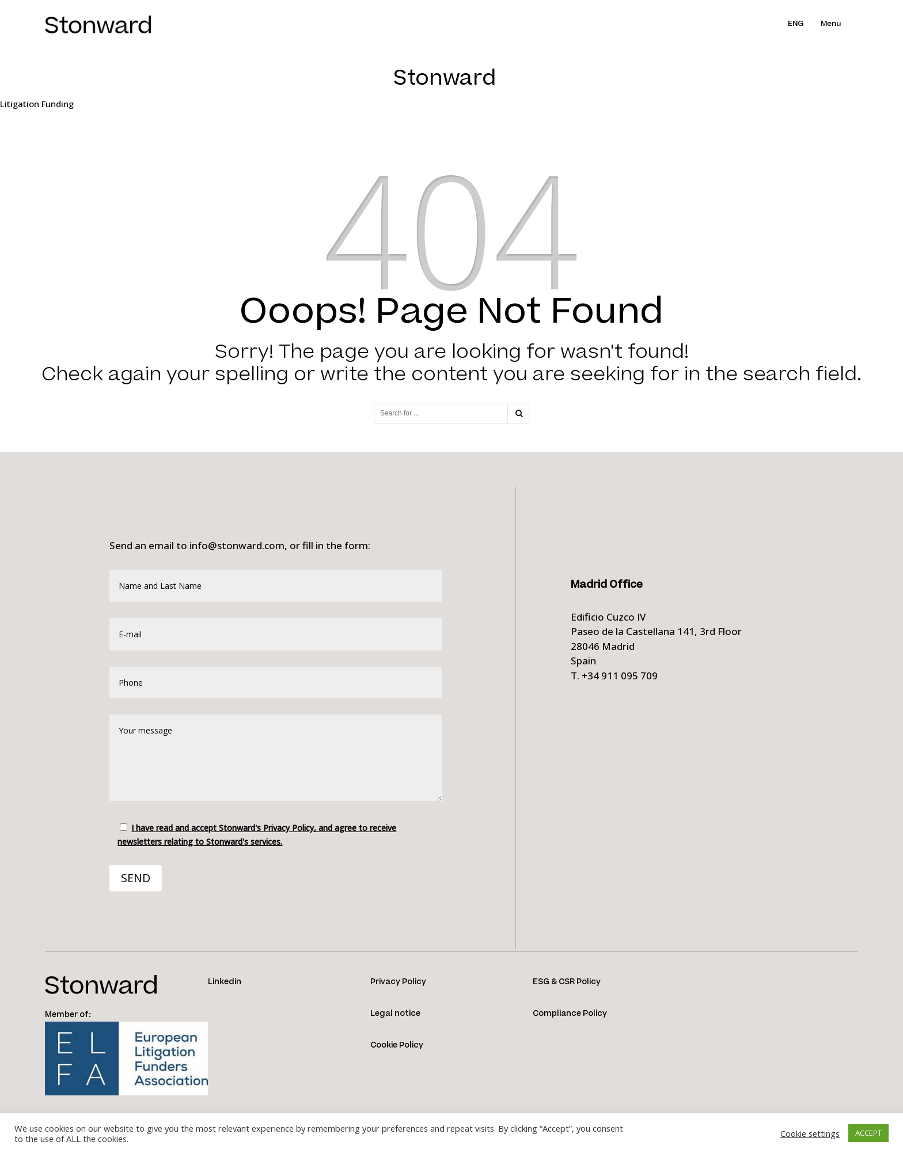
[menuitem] (804, 24)
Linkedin (224, 982)
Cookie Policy (396, 1045)
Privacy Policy (398, 982)
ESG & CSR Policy (567, 982)
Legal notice (395, 1013)
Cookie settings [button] (810, 1133)
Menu (831, 23)
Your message (275, 758)
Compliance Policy (570, 1013)
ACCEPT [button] (868, 1133)
